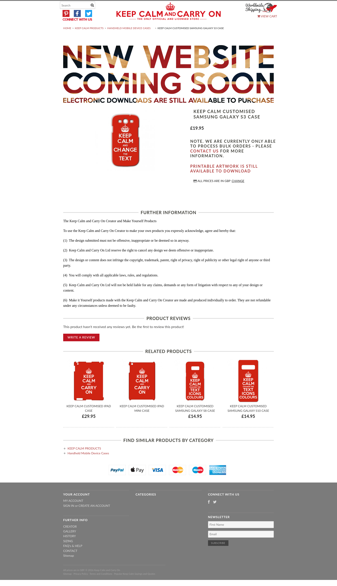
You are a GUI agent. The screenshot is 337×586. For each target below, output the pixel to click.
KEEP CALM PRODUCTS (89, 38)
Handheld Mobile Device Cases (129, 38)
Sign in (68, 516)
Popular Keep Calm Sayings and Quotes (134, 584)
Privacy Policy (80, 584)
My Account (73, 511)
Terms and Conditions (101, 584)
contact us (204, 161)
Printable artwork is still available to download (224, 179)
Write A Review (81, 347)
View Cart (267, 16)
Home (67, 38)
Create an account (94, 516)
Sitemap (68, 566)
